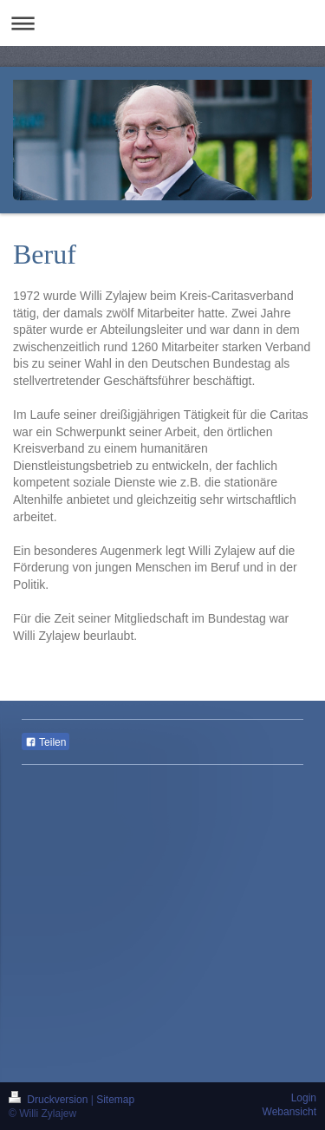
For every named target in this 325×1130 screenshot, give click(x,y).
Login (303, 1098)
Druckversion (50, 1100)
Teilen (45, 742)
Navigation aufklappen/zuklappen (162, 23)
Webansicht (289, 1112)
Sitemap (115, 1100)
